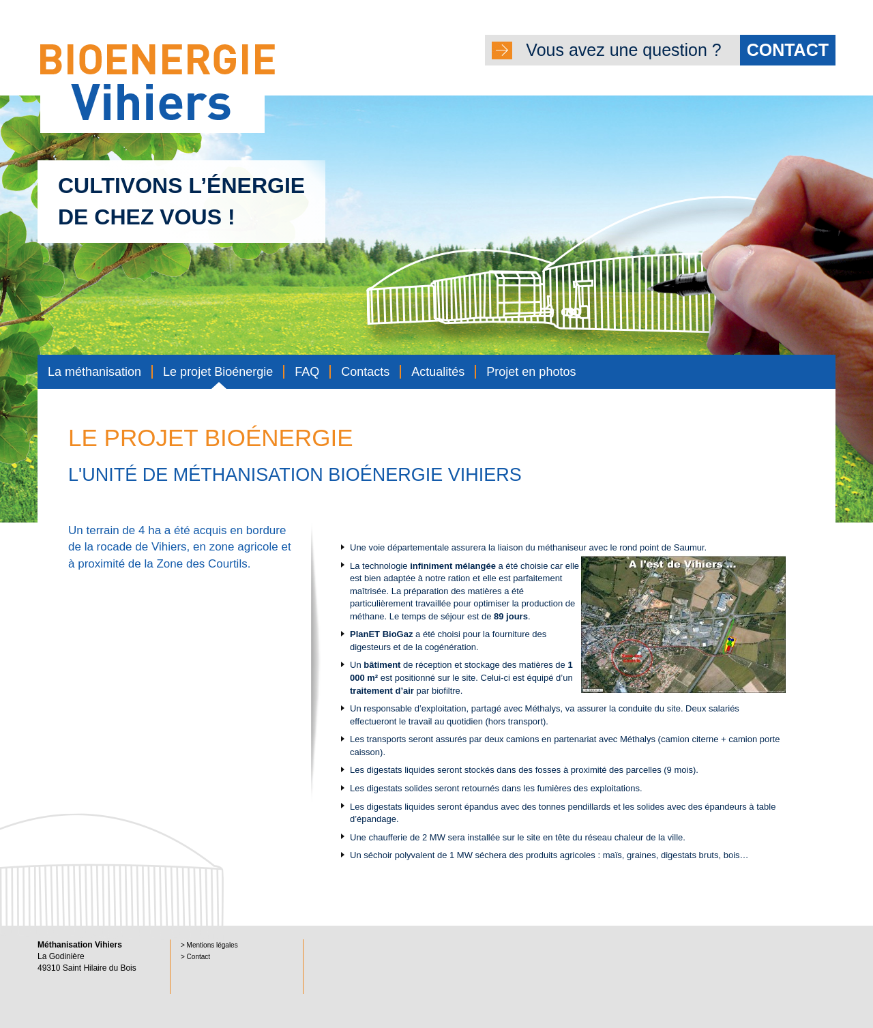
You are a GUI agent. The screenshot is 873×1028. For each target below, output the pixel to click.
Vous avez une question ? (680, 49)
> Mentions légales (209, 945)
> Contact (195, 956)
